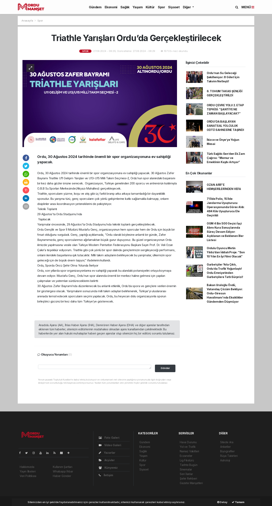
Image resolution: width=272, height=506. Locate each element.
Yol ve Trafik (188, 446)
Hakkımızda (27, 466)
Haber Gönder (62, 476)
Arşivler (107, 460)
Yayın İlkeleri (27, 471)
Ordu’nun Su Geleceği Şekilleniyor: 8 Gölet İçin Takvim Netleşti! (223, 77)
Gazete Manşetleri (191, 483)
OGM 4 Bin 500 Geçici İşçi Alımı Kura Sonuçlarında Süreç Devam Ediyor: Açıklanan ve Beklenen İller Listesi (225, 232)
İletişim (106, 475)
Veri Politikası (28, 476)
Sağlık (124, 7)
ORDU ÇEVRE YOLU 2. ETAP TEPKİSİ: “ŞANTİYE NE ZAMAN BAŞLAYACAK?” (225, 109)
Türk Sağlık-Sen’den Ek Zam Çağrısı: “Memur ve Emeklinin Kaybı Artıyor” (226, 158)
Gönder (165, 368)
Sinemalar (186, 469)
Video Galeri (110, 445)
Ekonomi (111, 7)
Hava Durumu (188, 442)
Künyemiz (108, 467)
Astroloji (225, 460)
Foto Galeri (109, 437)
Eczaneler (186, 455)
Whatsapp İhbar (63, 471)
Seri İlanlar (186, 474)
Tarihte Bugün (188, 465)
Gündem (95, 7)
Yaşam (137, 7)
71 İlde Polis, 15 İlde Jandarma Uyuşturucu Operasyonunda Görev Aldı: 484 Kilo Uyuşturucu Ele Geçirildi (225, 207)
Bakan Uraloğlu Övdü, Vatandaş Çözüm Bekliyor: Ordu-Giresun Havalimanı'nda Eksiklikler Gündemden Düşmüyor (225, 293)
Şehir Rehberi (188, 478)
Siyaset (174, 7)
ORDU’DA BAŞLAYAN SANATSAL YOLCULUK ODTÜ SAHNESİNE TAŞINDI (225, 125)
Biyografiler (227, 451)
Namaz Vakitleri (189, 451)
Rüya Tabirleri (229, 455)
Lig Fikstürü (187, 460)
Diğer (187, 7)
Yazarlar (107, 452)
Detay (222, 502)
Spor (161, 7)
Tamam (238, 502)
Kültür (150, 7)
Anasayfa (27, 20)
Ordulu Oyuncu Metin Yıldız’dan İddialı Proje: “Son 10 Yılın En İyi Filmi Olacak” (226, 252)
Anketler (225, 446)
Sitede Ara (226, 442)
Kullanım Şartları (62, 466)
